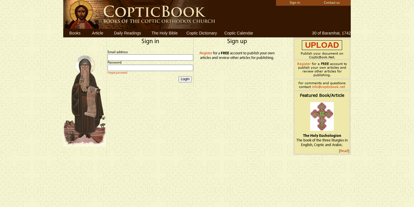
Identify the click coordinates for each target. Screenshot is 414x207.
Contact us (332, 3)
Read (344, 151)
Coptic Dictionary (202, 33)
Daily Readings (127, 33)
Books (74, 33)
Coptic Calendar (238, 33)
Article (97, 33)
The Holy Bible (165, 33)
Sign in (295, 3)
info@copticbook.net (328, 87)
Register (206, 53)
